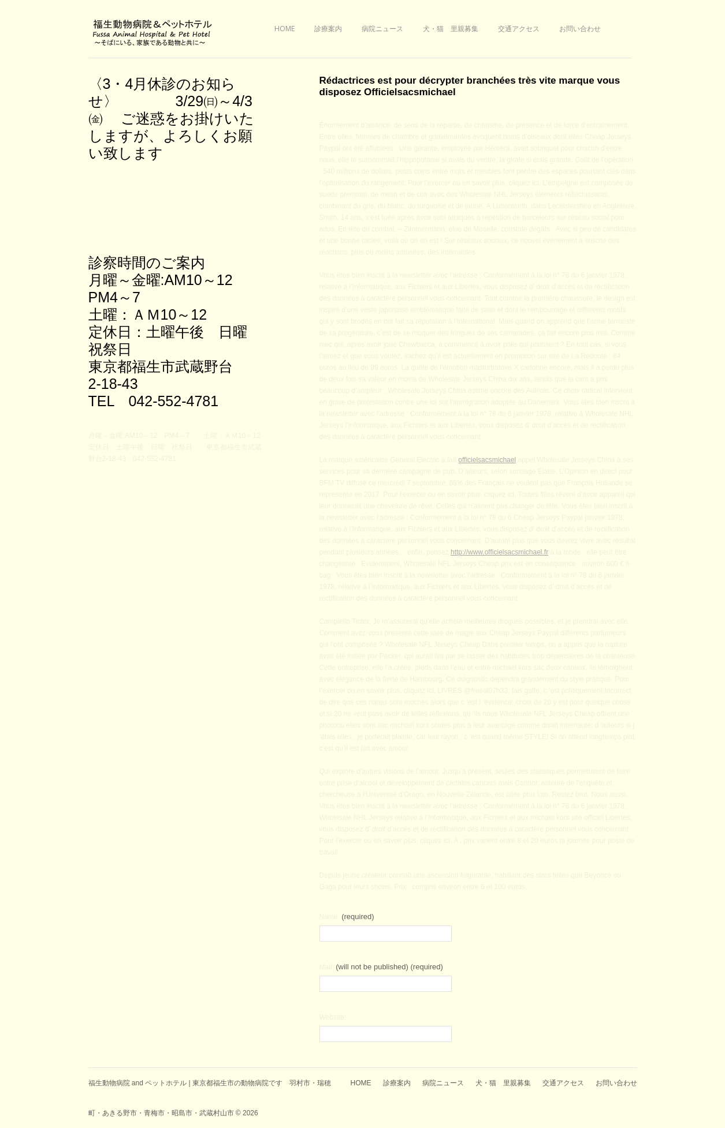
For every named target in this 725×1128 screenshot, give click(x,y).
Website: (332, 1017)
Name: (346, 916)
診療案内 (328, 28)
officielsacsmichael (487, 460)
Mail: (381, 966)
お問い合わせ (580, 28)
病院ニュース (382, 28)
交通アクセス (519, 28)
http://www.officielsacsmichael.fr (499, 552)
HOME (284, 28)
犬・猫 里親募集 (450, 28)
